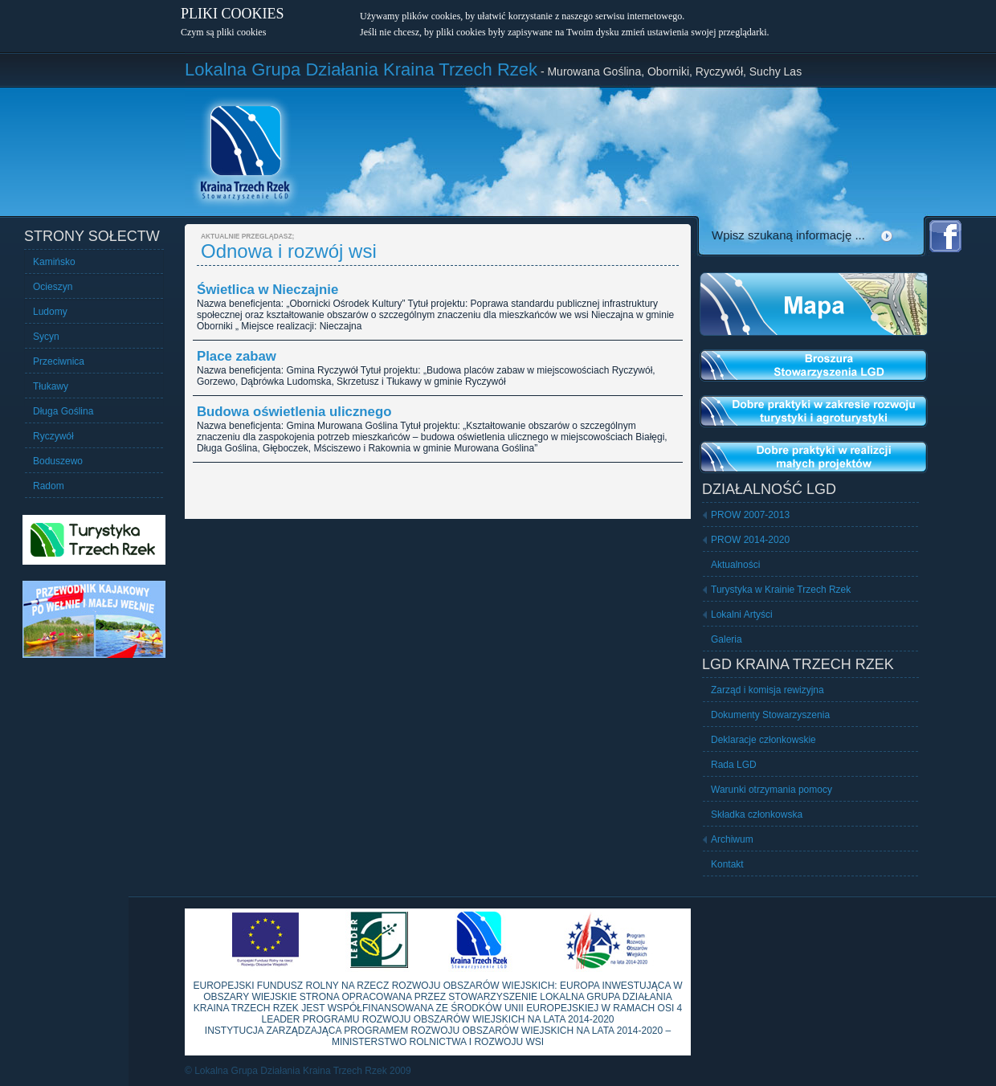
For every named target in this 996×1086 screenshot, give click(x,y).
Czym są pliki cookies (223, 32)
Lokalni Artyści (742, 614)
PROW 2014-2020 (750, 539)
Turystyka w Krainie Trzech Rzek (781, 589)
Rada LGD (734, 764)
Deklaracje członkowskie (763, 739)
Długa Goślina (63, 411)
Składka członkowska (756, 814)
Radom (48, 486)
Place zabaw (236, 356)
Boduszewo (58, 461)
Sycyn (46, 336)
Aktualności (735, 564)
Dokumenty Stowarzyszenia (770, 715)
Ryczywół (53, 436)
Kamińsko (54, 261)
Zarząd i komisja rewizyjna (767, 690)
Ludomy (50, 311)
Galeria (726, 639)
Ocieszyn (52, 286)
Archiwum (732, 839)
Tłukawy (50, 386)
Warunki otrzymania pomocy (771, 789)
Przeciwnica (58, 361)
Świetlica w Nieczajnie (267, 289)
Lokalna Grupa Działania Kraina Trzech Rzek (361, 69)
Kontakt (727, 864)
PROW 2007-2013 (750, 515)
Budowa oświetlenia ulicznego (294, 411)
